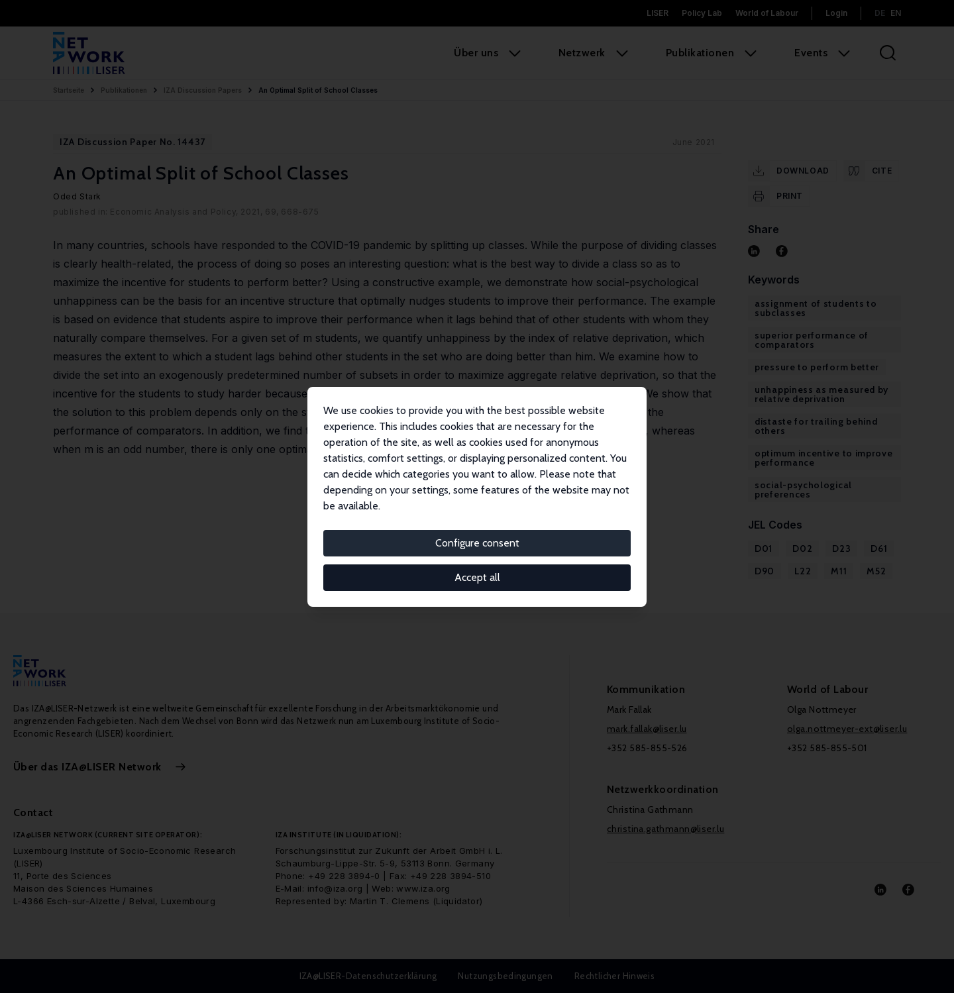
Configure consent (477, 543)
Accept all (477, 577)
